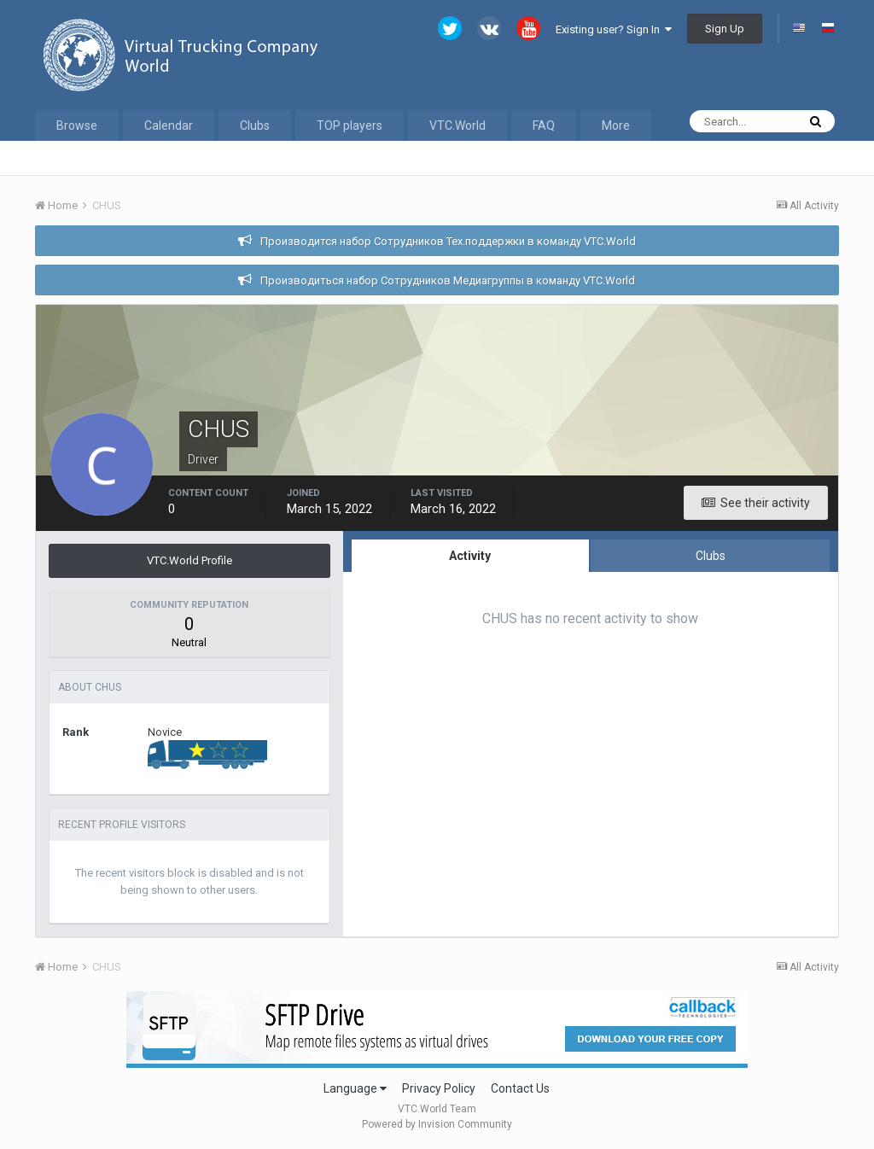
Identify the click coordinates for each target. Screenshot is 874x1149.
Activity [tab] (470, 556)
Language (355, 1088)
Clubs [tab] (710, 556)
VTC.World (457, 125)
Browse (76, 125)
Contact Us (520, 1088)
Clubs (255, 125)
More (616, 125)
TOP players (349, 125)
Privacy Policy (438, 1088)
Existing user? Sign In (614, 29)
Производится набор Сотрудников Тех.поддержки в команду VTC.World (448, 241)
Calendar (168, 125)
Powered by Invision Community (437, 1124)
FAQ (544, 125)
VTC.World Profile (189, 560)
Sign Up (724, 28)
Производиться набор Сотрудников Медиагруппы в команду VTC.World (447, 280)
